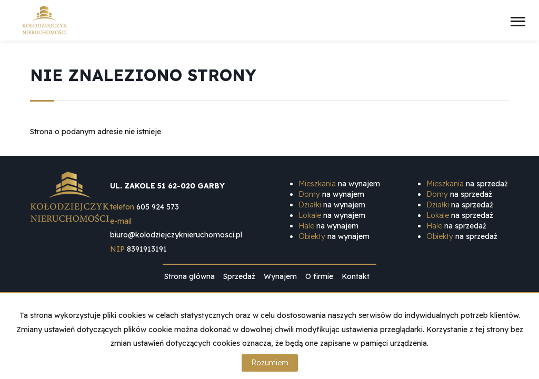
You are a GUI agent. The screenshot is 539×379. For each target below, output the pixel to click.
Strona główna (189, 276)
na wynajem (339, 183)
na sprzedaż (467, 183)
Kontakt (356, 276)
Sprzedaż (239, 276)
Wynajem (280, 276)
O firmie (319, 276)
